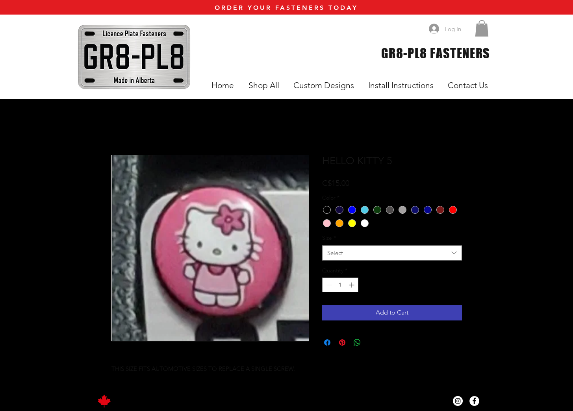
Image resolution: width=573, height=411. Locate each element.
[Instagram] (458, 401)
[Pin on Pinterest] (342, 342)
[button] (482, 28)
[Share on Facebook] (327, 342)
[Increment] (352, 285)
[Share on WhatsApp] (357, 342)
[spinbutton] (340, 285)
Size (329, 237)
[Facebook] (474, 401)
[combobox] (392, 253)
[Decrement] (328, 285)
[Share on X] (372, 342)
